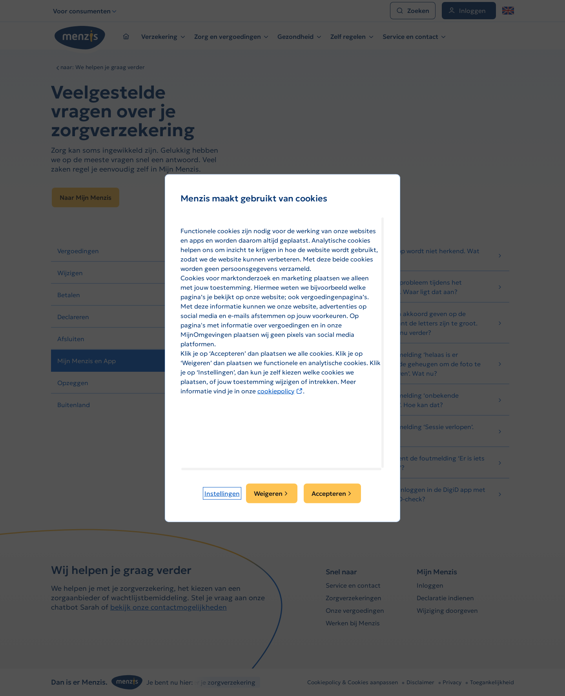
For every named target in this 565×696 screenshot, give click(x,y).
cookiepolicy (280, 391)
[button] (222, 493)
